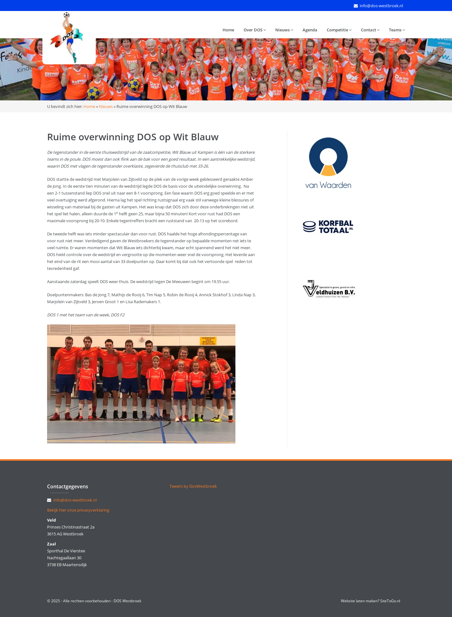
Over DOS (255, 30)
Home (228, 30)
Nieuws (284, 30)
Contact (370, 30)
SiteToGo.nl (390, 601)
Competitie (339, 30)
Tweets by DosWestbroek (193, 486)
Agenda (310, 30)
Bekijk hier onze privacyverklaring (78, 510)
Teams (397, 30)
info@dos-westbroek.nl (381, 5)
